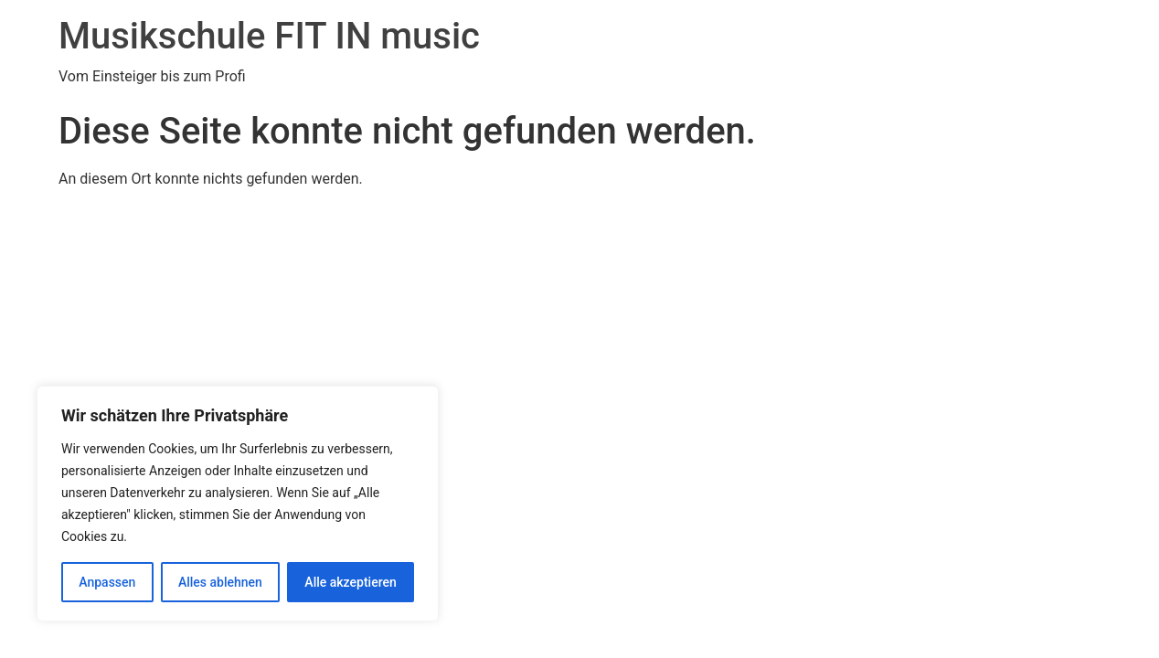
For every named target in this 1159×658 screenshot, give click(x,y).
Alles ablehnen (220, 582)
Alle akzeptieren (350, 582)
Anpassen (107, 582)
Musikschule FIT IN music (269, 36)
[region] (238, 503)
